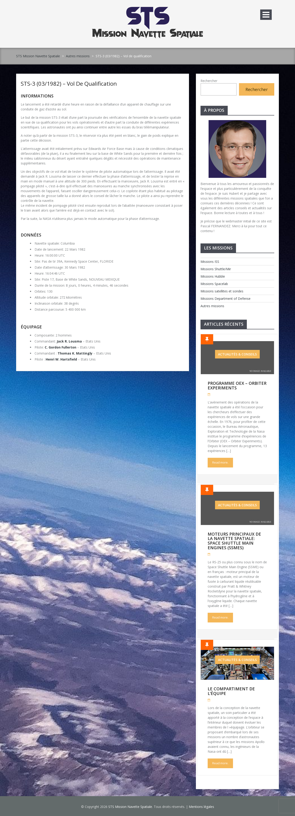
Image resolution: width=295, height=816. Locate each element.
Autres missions (78, 56)
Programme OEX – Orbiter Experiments (237, 385)
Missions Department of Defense (226, 298)
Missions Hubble (213, 276)
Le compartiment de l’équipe (231, 691)
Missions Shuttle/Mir (216, 269)
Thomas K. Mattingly (75, 353)
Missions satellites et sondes (222, 291)
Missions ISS (210, 261)
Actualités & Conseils (237, 354)
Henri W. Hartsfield (61, 359)
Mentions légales (201, 806)
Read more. (220, 462)
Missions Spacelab (214, 284)
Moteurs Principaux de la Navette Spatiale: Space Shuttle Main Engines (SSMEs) (234, 540)
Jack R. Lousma (69, 341)
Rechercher (209, 81)
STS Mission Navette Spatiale (38, 56)
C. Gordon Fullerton (60, 347)
